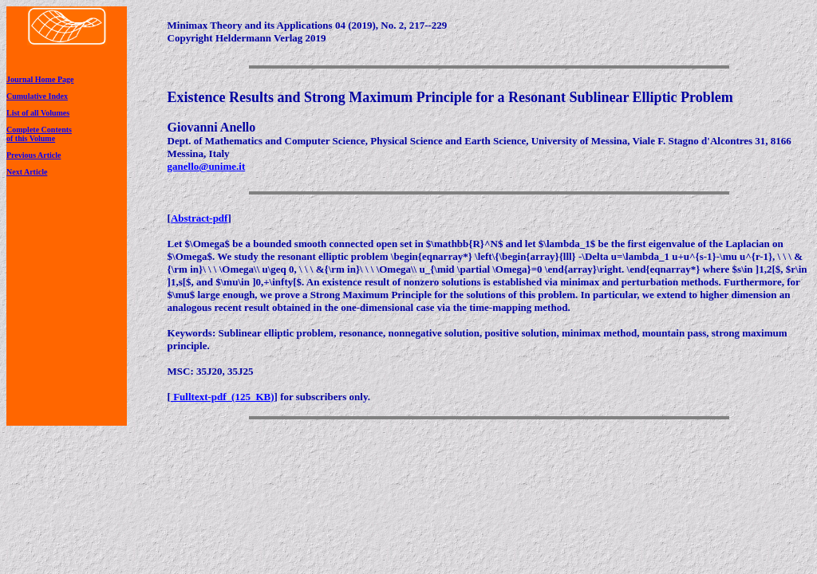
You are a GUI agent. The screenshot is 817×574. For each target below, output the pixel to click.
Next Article (26, 171)
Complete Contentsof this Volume (39, 134)
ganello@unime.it (207, 166)
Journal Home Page (39, 79)
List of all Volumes (37, 112)
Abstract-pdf (199, 218)
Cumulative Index (37, 96)
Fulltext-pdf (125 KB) (222, 397)
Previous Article (33, 155)
